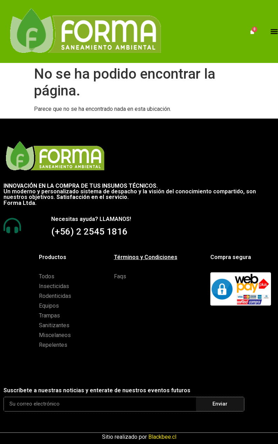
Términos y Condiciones (145, 257)
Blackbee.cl (162, 437)
